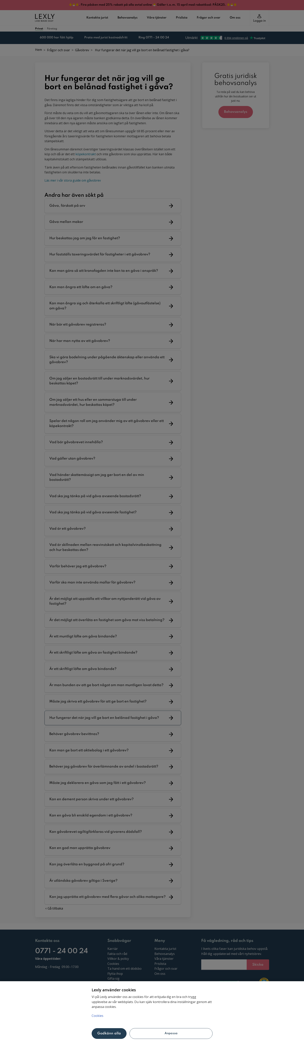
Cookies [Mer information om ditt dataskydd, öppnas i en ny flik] (97, 1016)
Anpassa (171, 1033)
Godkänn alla (109, 1033)
